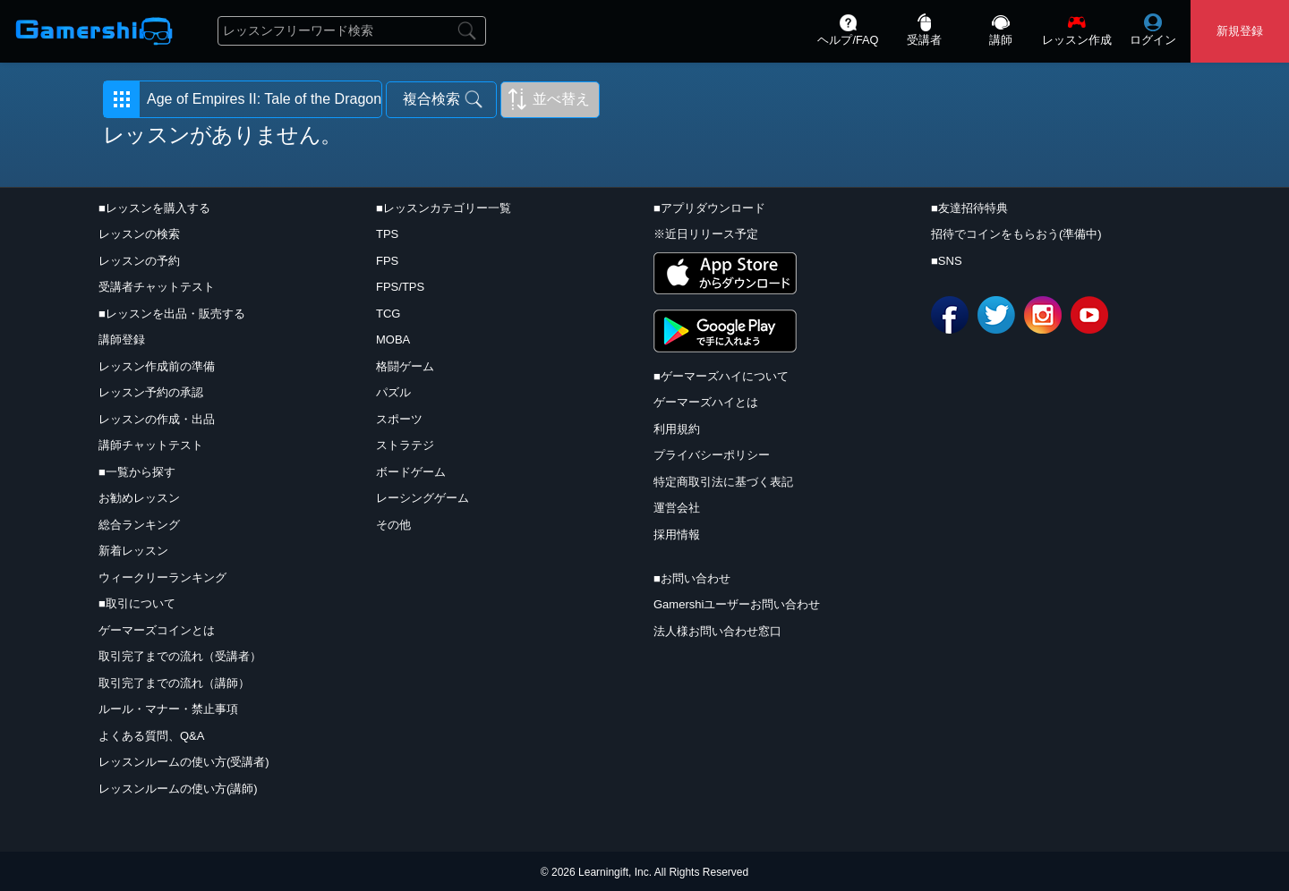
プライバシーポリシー (711, 455)
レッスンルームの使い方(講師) (178, 788)
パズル (393, 392)
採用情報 (676, 534)
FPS (387, 260)
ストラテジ (405, 445)
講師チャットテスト (150, 445)
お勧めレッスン (139, 498)
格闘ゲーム (405, 366)
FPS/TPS (400, 286)
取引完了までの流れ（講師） (174, 683)
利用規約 (676, 429)
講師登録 (121, 339)
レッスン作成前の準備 (156, 366)
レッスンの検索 (139, 234)
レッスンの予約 (139, 260)
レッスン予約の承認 (150, 392)
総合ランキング (139, 524)
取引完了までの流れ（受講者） (179, 656)
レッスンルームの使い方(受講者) (183, 761)
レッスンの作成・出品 (156, 419)
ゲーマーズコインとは (156, 630)
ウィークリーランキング (162, 577)
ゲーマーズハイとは (705, 402)
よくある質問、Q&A (151, 735)
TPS (387, 234)
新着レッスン (133, 550)
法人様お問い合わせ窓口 (717, 631)
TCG (388, 313)
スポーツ (399, 419)
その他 (393, 524)
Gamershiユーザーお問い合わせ (736, 604)
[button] (242, 99)
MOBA (393, 339)
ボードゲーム (411, 472)
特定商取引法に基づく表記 (723, 481)
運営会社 (676, 507)
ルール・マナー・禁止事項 (168, 709)
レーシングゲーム (422, 498)
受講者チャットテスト (156, 286)
